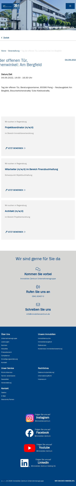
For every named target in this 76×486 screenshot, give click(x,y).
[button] (4, 481)
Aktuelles (4, 349)
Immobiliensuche (44, 338)
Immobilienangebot (45, 342)
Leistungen (5, 342)
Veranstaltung (13, 51)
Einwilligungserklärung (9, 359)
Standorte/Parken (7, 399)
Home (3, 51)
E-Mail (3, 396)
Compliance (5, 356)
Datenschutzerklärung (46, 372)
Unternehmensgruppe (9, 338)
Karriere (4, 345)
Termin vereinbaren (8, 376)
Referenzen (42, 345)
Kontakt (4, 362)
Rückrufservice (6, 372)
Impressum (42, 379)
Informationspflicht (45, 376)
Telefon (3, 392)
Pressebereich (6, 352)
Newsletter (5, 379)
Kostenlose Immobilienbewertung (50, 349)
